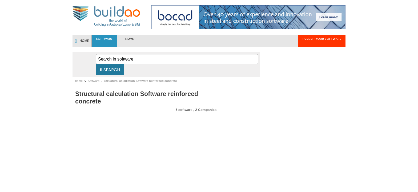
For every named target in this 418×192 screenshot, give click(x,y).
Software (93, 80)
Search (110, 70)
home (79, 80)
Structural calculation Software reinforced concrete (140, 80)
